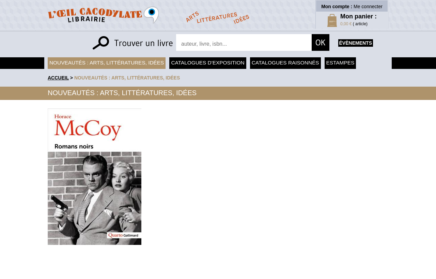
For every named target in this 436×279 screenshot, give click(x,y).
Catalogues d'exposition (207, 62)
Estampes (340, 62)
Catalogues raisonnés (285, 62)
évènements (355, 43)
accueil (58, 77)
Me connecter (368, 6)
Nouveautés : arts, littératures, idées (106, 62)
